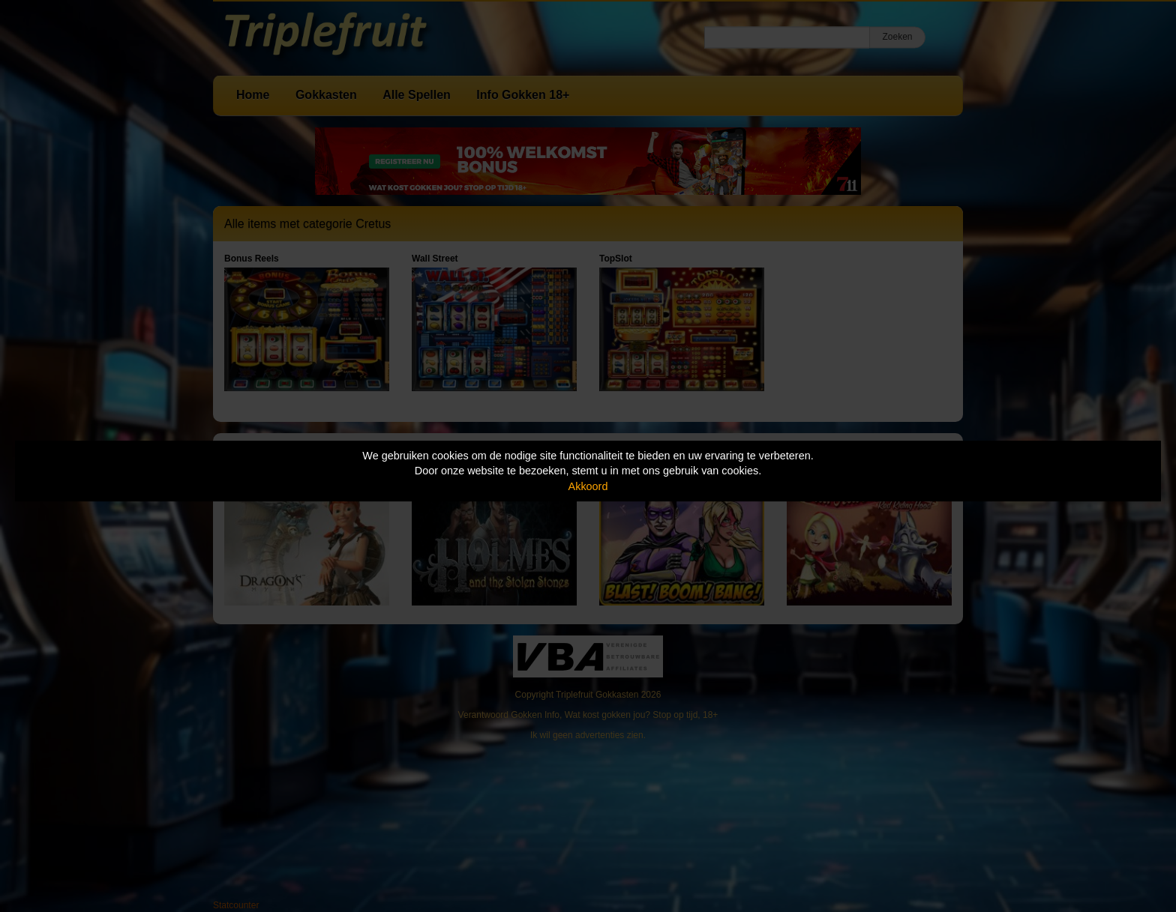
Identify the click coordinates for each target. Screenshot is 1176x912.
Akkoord (588, 486)
